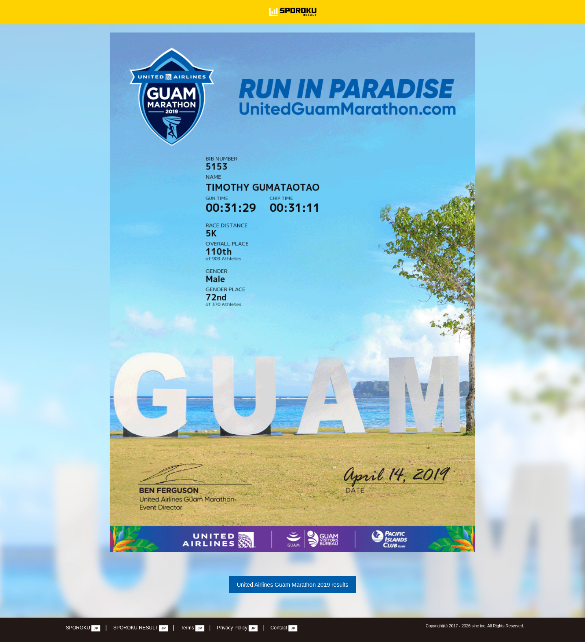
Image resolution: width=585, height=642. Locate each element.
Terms (192, 628)
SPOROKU (83, 628)
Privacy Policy (237, 628)
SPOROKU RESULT (140, 628)
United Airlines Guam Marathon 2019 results (293, 584)
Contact (284, 628)
